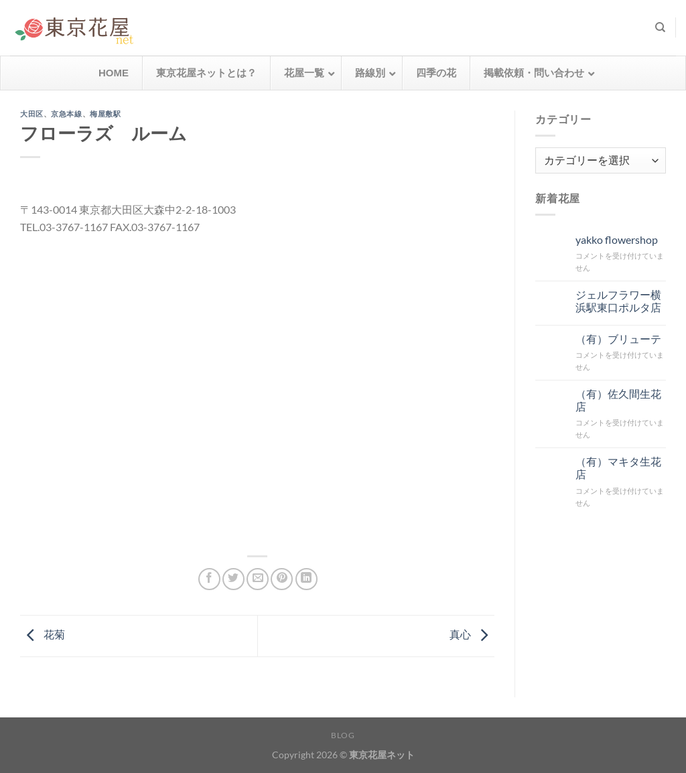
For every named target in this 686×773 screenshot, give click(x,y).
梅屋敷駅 (105, 114)
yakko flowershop (616, 239)
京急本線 (66, 114)
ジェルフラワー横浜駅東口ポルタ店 (618, 300)
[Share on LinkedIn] (306, 579)
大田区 (32, 114)
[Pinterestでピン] (282, 579)
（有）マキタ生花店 (618, 467)
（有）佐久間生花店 (618, 400)
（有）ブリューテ (618, 338)
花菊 (42, 634)
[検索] (660, 27)
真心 (472, 634)
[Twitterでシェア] (233, 579)
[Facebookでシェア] (209, 579)
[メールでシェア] (258, 579)
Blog (342, 735)
